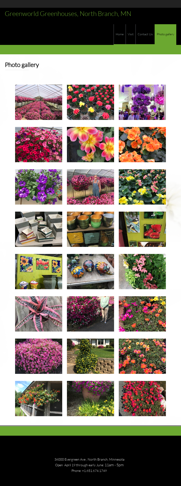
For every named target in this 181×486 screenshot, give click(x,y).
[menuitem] (120, 34)
